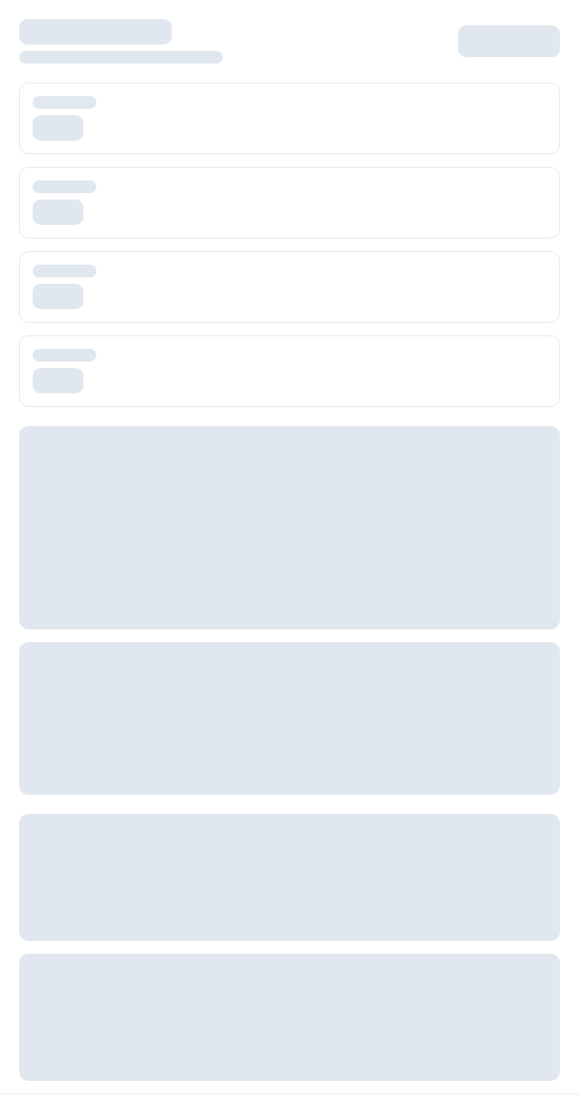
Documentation (338, 869)
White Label (340, 430)
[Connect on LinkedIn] (494, 596)
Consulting (46, 920)
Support (320, 920)
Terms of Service (344, 1012)
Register (539, 25)
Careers (40, 869)
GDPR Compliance (346, 1088)
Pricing (284, 430)
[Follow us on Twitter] (446, 596)
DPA (310, 945)
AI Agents (235, 430)
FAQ (310, 894)
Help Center (331, 843)
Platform (182, 430)
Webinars (43, 1063)
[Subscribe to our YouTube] (542, 596)
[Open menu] (30, 25)
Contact (397, 430)
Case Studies (53, 1037)
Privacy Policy (336, 1037)
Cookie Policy (335, 1063)
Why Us (39, 894)
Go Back (343, 322)
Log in (489, 25)
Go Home (237, 322)
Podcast (40, 1088)
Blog (31, 1012)
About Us (43, 843)
